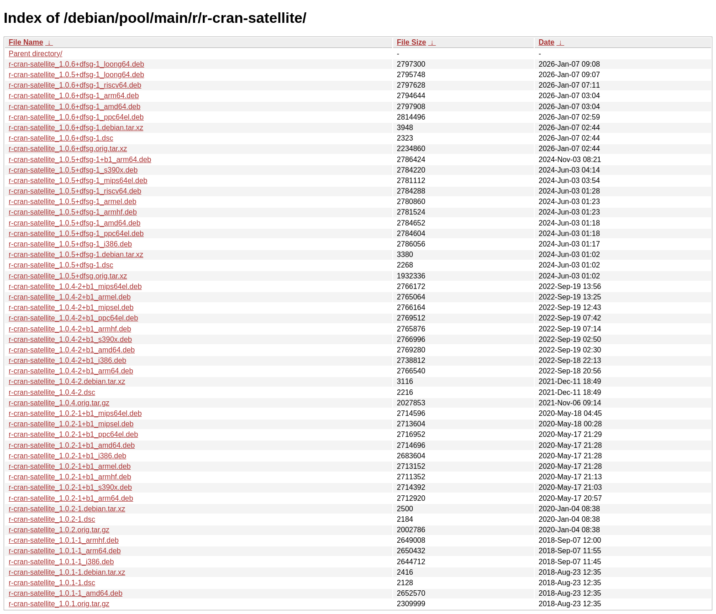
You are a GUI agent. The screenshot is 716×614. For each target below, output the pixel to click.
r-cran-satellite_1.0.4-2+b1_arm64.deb (71, 371)
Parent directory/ (35, 54)
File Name (26, 42)
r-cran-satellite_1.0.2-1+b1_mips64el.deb (75, 413)
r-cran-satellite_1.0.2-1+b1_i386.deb (67, 456)
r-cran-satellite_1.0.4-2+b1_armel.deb (70, 297)
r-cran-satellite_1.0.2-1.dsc (52, 519)
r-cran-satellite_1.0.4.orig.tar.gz (59, 403)
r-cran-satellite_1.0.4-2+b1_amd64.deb (72, 350)
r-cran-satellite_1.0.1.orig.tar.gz (59, 604)
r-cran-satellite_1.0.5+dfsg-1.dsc (61, 265)
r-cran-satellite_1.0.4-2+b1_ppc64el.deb (73, 318)
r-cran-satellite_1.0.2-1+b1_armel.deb (70, 466)
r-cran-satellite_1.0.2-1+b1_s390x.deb (70, 487)
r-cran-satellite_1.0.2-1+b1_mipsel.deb (71, 424)
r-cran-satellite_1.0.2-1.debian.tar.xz (67, 509)
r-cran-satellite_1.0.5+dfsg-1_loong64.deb (76, 75)
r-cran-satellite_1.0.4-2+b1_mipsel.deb (71, 307)
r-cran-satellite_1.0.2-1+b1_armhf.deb (70, 477)
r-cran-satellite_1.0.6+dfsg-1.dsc (61, 138)
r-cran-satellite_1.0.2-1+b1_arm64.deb (71, 498)
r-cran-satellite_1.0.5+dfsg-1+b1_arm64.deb (80, 159)
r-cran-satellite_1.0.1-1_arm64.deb (65, 551)
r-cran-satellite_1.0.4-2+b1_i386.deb (67, 360)
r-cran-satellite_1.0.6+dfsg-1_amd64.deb (75, 106)
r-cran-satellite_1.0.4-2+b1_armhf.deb (70, 329)
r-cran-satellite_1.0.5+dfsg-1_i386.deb (70, 244)
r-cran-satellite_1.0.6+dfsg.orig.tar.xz (68, 148)
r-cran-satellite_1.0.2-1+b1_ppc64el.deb (73, 434)
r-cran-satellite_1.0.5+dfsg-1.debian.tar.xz (76, 254)
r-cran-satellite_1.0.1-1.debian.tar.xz (67, 572)
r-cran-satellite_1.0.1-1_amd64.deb (65, 593)
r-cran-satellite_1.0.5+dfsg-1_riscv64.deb (75, 191)
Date (546, 42)
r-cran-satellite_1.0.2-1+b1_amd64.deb (72, 445)
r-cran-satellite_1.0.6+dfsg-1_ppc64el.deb (76, 117)
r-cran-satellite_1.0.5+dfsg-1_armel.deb (73, 201)
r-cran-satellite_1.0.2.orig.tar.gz (59, 530)
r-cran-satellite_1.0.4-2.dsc (52, 392)
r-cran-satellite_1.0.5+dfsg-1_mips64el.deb (78, 180)
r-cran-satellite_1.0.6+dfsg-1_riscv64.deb (75, 85)
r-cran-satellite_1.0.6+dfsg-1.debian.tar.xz (76, 127)
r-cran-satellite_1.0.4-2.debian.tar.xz (67, 381)
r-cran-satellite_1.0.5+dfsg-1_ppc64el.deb (76, 233)
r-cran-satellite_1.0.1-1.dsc (52, 583)
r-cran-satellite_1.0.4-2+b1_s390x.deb (70, 339)
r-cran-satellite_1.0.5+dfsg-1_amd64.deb (75, 223)
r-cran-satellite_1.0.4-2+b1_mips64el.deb (75, 286)
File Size (411, 42)
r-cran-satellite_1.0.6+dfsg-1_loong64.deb (76, 64)
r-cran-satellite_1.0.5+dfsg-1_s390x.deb (73, 170)
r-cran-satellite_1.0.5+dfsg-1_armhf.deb (73, 212)
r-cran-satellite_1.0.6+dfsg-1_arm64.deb (74, 96)
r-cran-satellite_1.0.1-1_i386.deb (61, 562)
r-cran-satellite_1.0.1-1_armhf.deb (64, 540)
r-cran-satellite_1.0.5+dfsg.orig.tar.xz (68, 276)
